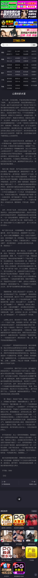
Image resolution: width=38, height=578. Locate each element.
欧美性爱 (34, 65)
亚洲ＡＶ (9, 58)
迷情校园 (9, 81)
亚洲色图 (17, 72)
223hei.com (19, 40)
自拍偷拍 (17, 58)
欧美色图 (25, 72)
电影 (2, 66)
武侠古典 (34, 78)
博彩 (2, 52)
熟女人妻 (9, 61)
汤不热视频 (34, 85)
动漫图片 (34, 72)
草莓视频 (25, 85)
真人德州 (17, 51)
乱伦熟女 (25, 68)
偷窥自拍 (9, 72)
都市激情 (9, 78)
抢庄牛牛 (34, 54)
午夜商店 (17, 85)
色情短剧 (17, 88)
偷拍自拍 (17, 65)
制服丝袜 (9, 68)
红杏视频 (9, 88)
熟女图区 (25, 74)
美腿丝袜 (9, 74)
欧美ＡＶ (25, 58)
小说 (2, 80)
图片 (2, 73)
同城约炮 (9, 85)
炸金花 (17, 54)
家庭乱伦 (17, 78)
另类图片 (34, 74)
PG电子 (9, 51)
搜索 (34, 45)
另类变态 (34, 68)
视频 (2, 59)
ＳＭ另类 (34, 61)
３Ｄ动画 (34, 58)
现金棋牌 (25, 54)
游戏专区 (34, 51)
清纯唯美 (17, 74)
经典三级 (17, 68)
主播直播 (25, 61)
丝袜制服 (17, 61)
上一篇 (9, 483)
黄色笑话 (25, 81)
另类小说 (17, 81)
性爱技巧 (34, 81)
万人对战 (25, 51)
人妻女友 (25, 78)
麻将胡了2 (9, 54)
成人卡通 (25, 65)
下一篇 (29, 483)
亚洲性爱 (9, 65)
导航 (2, 87)
